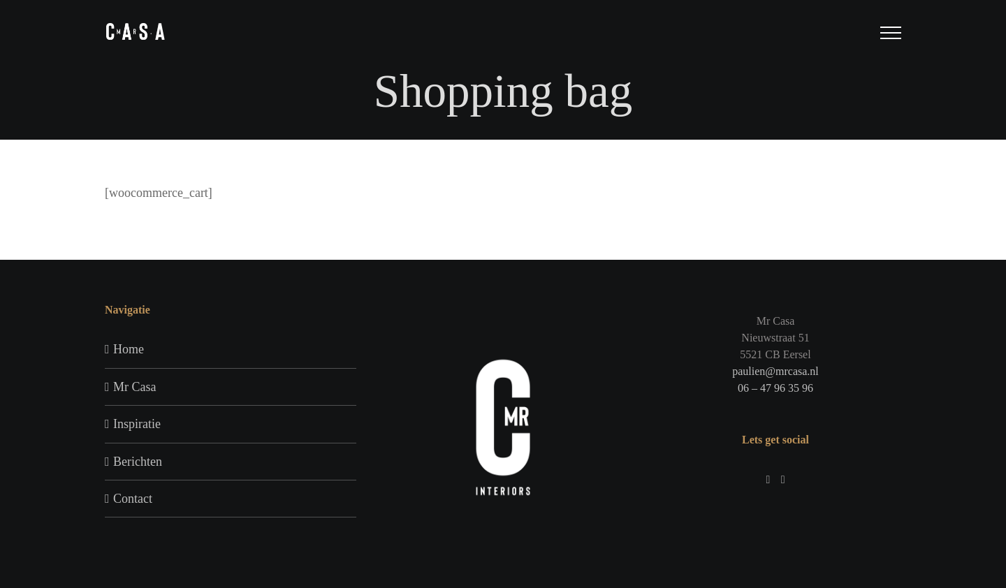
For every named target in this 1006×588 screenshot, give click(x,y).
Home (128, 349)
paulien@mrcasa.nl (775, 371)
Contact (132, 499)
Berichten (137, 462)
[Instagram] (768, 479)
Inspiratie (137, 424)
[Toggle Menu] (891, 33)
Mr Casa (134, 387)
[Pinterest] (783, 479)
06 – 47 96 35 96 (775, 388)
